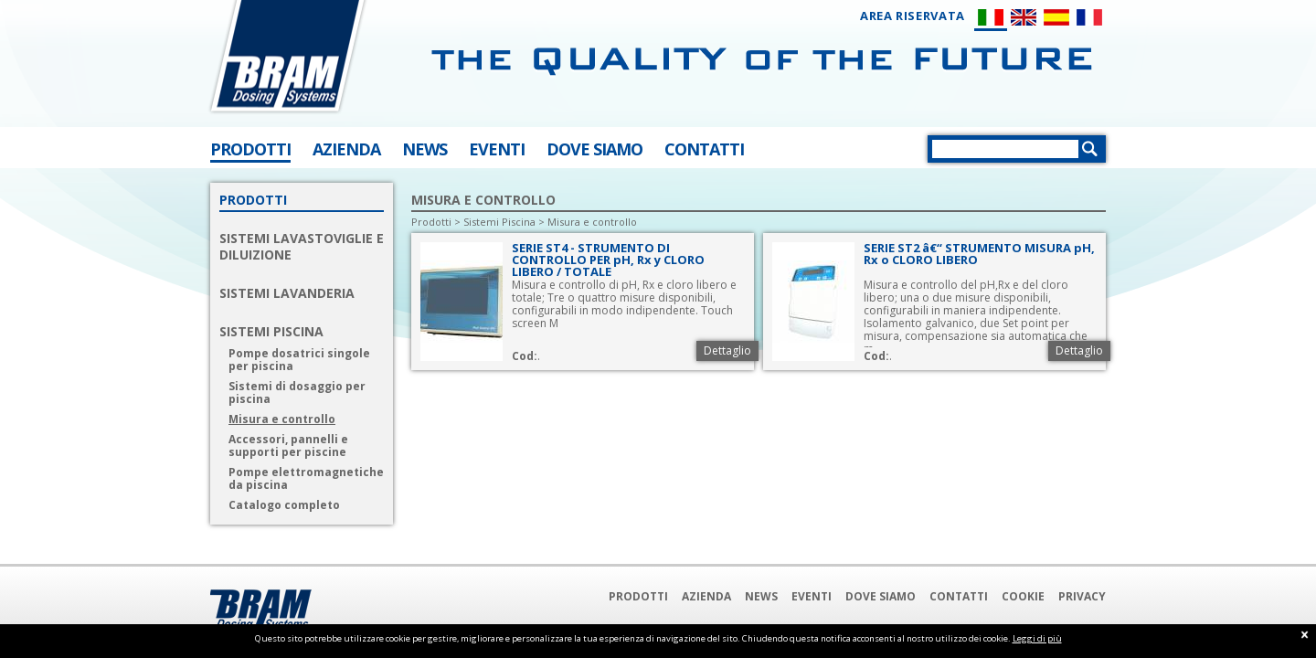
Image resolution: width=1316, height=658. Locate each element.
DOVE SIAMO (594, 149)
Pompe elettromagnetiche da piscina (306, 479)
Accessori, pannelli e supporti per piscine (288, 446)
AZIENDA (346, 149)
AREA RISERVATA (912, 16)
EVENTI (497, 149)
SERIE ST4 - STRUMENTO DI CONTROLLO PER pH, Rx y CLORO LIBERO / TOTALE (608, 259)
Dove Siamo (880, 596)
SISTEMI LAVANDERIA (287, 293)
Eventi (811, 596)
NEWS (424, 149)
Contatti (958, 596)
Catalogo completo (284, 505)
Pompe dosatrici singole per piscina (299, 360)
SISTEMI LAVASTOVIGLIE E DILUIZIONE (301, 246)
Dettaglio (727, 350)
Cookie (1023, 596)
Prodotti (431, 221)
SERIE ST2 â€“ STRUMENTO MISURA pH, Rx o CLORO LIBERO (979, 253)
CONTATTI (704, 149)
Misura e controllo (281, 419)
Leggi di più (1037, 638)
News (761, 596)
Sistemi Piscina (499, 221)
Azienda (706, 596)
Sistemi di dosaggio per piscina (297, 393)
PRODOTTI (250, 149)
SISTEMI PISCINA (271, 332)
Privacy (1082, 596)
